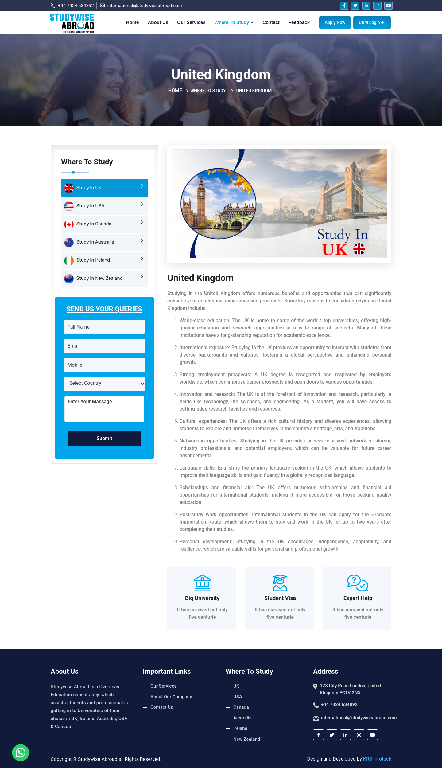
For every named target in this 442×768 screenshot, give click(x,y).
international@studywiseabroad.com (141, 5)
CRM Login (372, 22)
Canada (241, 707)
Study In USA (103, 206)
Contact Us (161, 707)
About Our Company (171, 697)
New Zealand (246, 739)
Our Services (191, 22)
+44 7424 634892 (72, 5)
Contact (271, 22)
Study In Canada (103, 224)
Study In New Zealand (103, 278)
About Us (158, 22)
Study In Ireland (103, 260)
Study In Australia (103, 242)
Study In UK (103, 188)
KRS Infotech (377, 759)
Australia (242, 718)
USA (237, 697)
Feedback (299, 22)
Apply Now (335, 22)
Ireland (240, 728)
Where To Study (235, 22)
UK (236, 686)
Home (132, 22)
